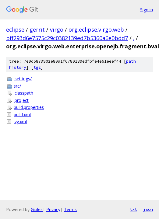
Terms (70, 209)
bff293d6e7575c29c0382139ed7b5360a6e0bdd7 (67, 38)
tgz (37, 67)
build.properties (29, 107)
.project (21, 100)
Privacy (53, 209)
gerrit (37, 29)
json (148, 209)
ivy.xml (20, 121)
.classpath (23, 93)
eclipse (15, 29)
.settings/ (23, 79)
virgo (56, 29)
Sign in (146, 9)
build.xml (22, 114)
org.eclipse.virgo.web (96, 29)
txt (133, 209)
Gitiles (37, 209)
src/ (17, 86)
